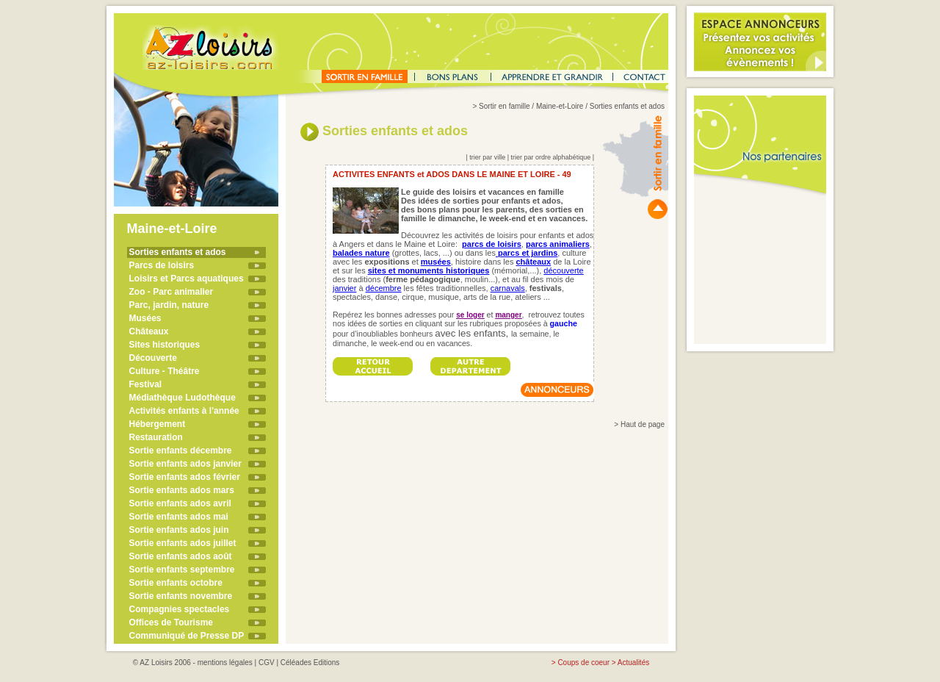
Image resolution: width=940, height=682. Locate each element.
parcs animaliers (558, 244)
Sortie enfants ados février (184, 477)
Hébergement (157, 424)
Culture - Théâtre (164, 371)
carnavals (508, 288)
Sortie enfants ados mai (178, 517)
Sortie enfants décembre (180, 450)
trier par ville (487, 157)
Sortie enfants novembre (181, 596)
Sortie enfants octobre (176, 583)
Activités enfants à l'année (184, 411)
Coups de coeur (583, 662)
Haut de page (643, 424)
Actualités (633, 662)
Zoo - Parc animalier (171, 292)
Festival (145, 384)
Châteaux (149, 331)
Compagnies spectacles (179, 609)
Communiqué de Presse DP (187, 636)
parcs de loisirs (491, 244)
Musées (145, 318)
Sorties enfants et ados (177, 252)
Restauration (156, 437)
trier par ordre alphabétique (551, 157)
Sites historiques (164, 345)
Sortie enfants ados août (180, 556)
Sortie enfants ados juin (179, 530)
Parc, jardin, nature (169, 305)
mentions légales (225, 662)
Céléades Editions (310, 662)
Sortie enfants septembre (182, 569)
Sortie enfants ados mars (181, 490)
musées (436, 261)
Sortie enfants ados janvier (185, 464)
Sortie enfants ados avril (180, 503)
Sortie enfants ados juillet (182, 543)
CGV (266, 662)
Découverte (153, 358)
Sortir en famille (504, 106)
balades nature (361, 252)
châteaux (533, 261)
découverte (563, 270)
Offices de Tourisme (171, 622)
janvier (344, 288)
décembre (384, 288)
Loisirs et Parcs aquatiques (186, 278)
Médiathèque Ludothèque (182, 397)
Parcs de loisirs (162, 265)
